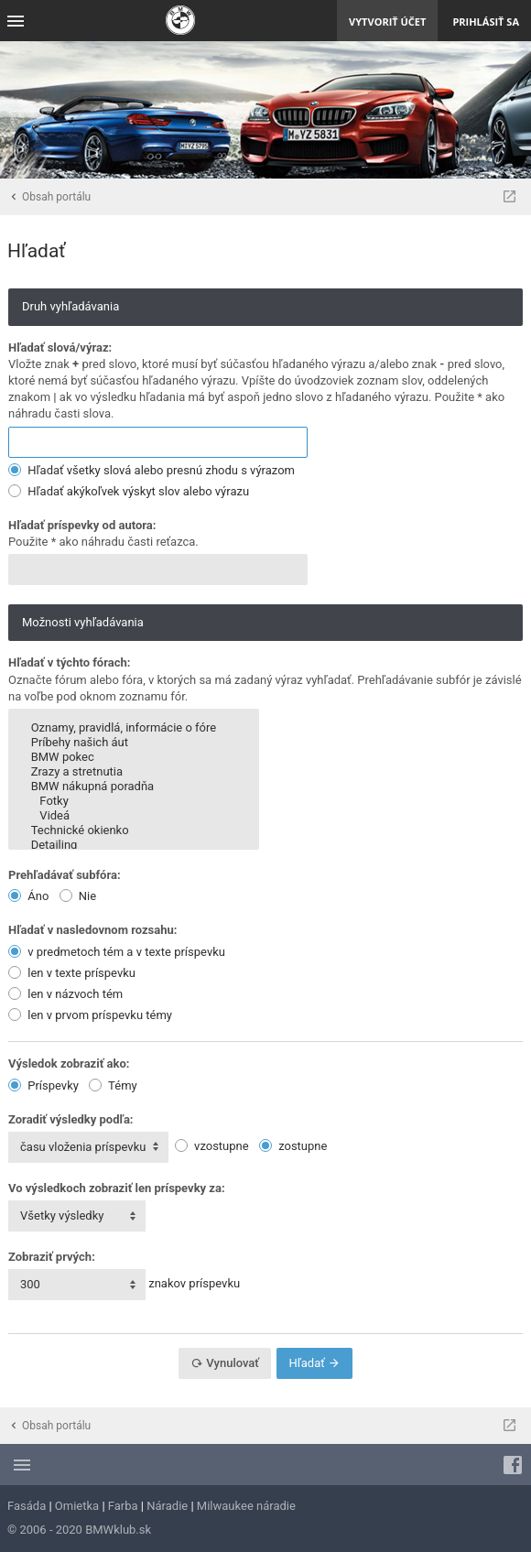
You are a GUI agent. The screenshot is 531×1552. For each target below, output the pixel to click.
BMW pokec (133, 757)
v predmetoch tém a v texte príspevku (116, 952)
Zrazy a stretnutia (133, 772)
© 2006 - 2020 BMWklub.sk (79, 1529)
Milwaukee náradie (246, 1506)
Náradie (167, 1506)
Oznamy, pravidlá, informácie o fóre (133, 728)
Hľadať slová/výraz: (60, 347)
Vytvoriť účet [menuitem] (387, 21)
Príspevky (43, 1085)
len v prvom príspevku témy (90, 1015)
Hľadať (314, 1363)
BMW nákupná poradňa (133, 786)
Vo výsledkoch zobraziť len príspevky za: (116, 1188)
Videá (133, 816)
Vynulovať (224, 1363)
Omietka (77, 1506)
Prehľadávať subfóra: (64, 875)
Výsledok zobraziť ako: (68, 1063)
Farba (123, 1506)
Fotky (133, 801)
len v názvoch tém (65, 994)
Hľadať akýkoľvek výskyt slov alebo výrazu (128, 491)
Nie (78, 896)
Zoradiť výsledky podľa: (71, 1119)
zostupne (293, 1146)
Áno (28, 896)
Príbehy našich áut (133, 742)
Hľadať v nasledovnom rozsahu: (92, 930)
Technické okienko (133, 830)
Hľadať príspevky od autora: (82, 525)
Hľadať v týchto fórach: (69, 662)
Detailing (133, 845)
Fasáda (26, 1506)
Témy (113, 1085)
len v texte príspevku (71, 973)
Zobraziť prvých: (51, 1257)
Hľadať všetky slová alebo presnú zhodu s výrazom (151, 470)
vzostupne (212, 1146)
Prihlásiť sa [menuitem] (485, 21)
